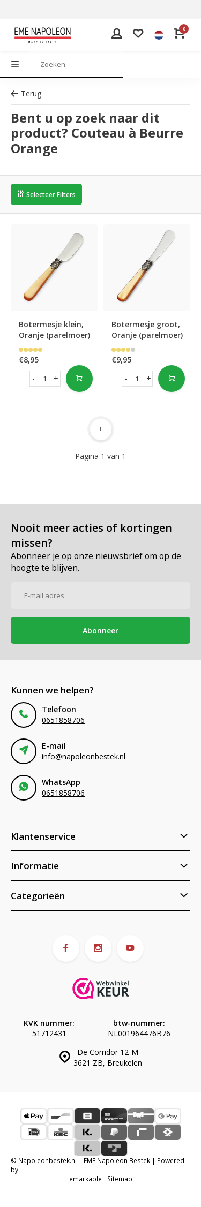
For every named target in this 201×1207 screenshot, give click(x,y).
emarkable (85, 1178)
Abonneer (100, 630)
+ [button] (56, 378)
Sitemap (119, 1178)
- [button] (33, 378)
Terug (26, 93)
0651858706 (63, 720)
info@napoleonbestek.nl (83, 756)
